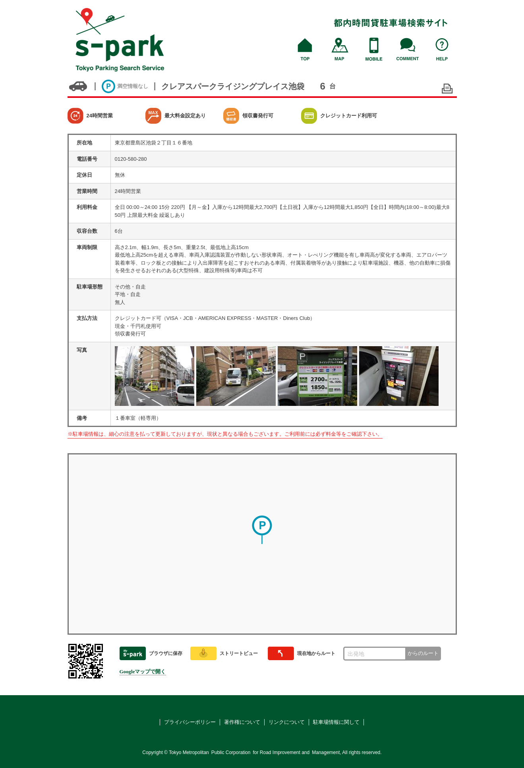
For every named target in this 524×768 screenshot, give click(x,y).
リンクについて (287, 722)
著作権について (242, 722)
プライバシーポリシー (190, 722)
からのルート (423, 653)
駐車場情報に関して (336, 722)
